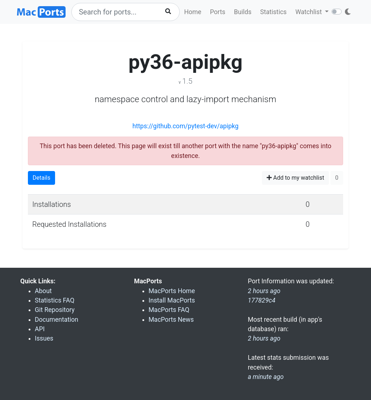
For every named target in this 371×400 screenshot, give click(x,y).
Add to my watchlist (295, 177)
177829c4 (261, 300)
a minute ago (266, 376)
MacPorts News (171, 319)
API (40, 329)
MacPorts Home (172, 291)
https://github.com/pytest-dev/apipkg (186, 126)
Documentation (56, 319)
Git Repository (55, 309)
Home (192, 12)
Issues (44, 338)
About (43, 291)
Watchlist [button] (309, 12)
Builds (242, 12)
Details (41, 177)
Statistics (273, 12)
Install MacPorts (172, 300)
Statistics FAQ (54, 300)
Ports (217, 12)
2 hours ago (264, 338)
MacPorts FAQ (169, 309)
